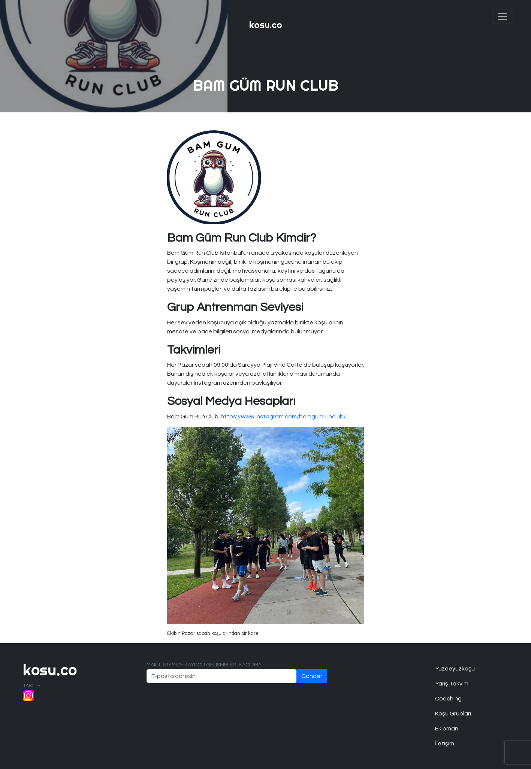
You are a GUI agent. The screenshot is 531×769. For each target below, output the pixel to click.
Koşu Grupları (453, 714)
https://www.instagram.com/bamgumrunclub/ (283, 417)
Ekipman (446, 729)
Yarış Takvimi (452, 684)
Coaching (448, 699)
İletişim (444, 744)
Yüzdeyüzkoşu (455, 669)
